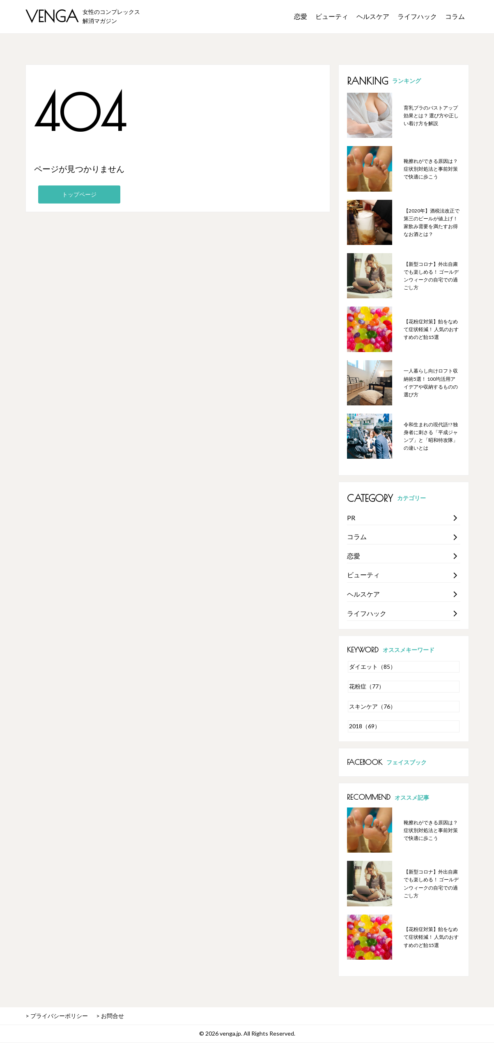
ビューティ (331, 16)
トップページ (79, 194)
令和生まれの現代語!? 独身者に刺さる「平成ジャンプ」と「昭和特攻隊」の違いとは (431, 436)
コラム (455, 16)
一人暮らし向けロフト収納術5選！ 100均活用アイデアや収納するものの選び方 (431, 383)
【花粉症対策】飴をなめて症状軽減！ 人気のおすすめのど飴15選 (431, 329)
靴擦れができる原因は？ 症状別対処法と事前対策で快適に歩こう (431, 169)
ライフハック (417, 16)
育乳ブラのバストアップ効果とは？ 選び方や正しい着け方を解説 (431, 115)
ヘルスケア (372, 16)
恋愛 (300, 16)
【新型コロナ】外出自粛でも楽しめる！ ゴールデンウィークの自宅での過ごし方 (431, 276)
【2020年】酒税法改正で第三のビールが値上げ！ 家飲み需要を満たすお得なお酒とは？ (432, 223)
